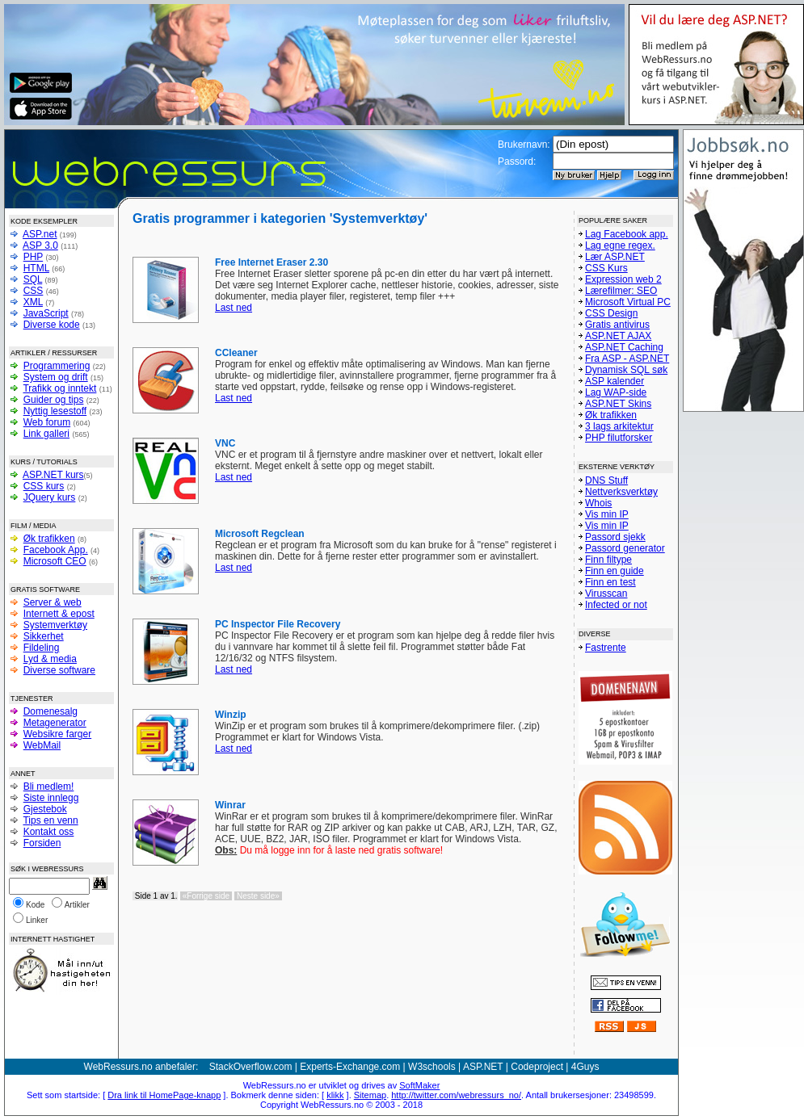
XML (33, 302)
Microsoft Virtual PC (628, 302)
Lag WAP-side (615, 392)
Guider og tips (53, 399)
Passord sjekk (615, 537)
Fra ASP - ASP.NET (627, 358)
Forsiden (42, 843)
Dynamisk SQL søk (626, 369)
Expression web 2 (623, 279)
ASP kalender (614, 381)
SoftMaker (419, 1085)
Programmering (57, 365)
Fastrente (605, 647)
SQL (33, 279)
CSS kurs (44, 486)
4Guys (585, 1066)
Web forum (46, 422)
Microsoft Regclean (260, 533)
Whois (598, 503)
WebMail (42, 745)
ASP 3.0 (40, 245)
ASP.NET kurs (53, 474)
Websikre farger (57, 734)
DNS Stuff (606, 480)
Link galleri (46, 433)
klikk (334, 1095)
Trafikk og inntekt (59, 388)
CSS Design (611, 313)
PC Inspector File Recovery (277, 624)
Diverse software (59, 670)
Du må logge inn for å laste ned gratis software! (329, 850)
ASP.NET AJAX (618, 336)
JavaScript (46, 313)
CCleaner (236, 353)
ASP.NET (483, 1066)
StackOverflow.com (251, 1066)
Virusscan (606, 593)
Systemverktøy (55, 625)
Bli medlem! (48, 786)
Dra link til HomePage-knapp (164, 1095)
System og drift (55, 377)
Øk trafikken (49, 538)
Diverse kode (51, 324)
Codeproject (537, 1066)
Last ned (233, 307)
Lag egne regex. (620, 245)
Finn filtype (608, 559)
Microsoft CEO (54, 561)
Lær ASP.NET (615, 256)
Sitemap (370, 1095)
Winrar (230, 805)
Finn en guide (614, 571)
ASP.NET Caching (624, 347)
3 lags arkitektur (619, 426)
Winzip (230, 714)
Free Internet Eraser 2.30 (271, 262)
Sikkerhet (43, 636)
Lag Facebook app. (626, 234)
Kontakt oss (48, 831)
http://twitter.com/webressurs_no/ (456, 1095)
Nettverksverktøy (621, 491)
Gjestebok (45, 809)
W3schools (432, 1066)
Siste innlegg (51, 797)
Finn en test (610, 582)
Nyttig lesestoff (54, 411)
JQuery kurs (49, 497)
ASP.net (40, 234)
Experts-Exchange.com (350, 1066)
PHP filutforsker (618, 437)
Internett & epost (59, 613)
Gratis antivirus (617, 324)
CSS (33, 290)
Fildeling (41, 647)
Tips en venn (50, 820)
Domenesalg (50, 711)
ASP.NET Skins (618, 403)
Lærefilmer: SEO (621, 290)
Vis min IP (607, 514)
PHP (33, 256)
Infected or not (616, 604)
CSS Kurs (606, 268)
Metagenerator (54, 722)
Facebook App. (55, 550)
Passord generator (625, 548)
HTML (36, 268)
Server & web (52, 602)
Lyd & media (50, 659)
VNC (225, 443)
